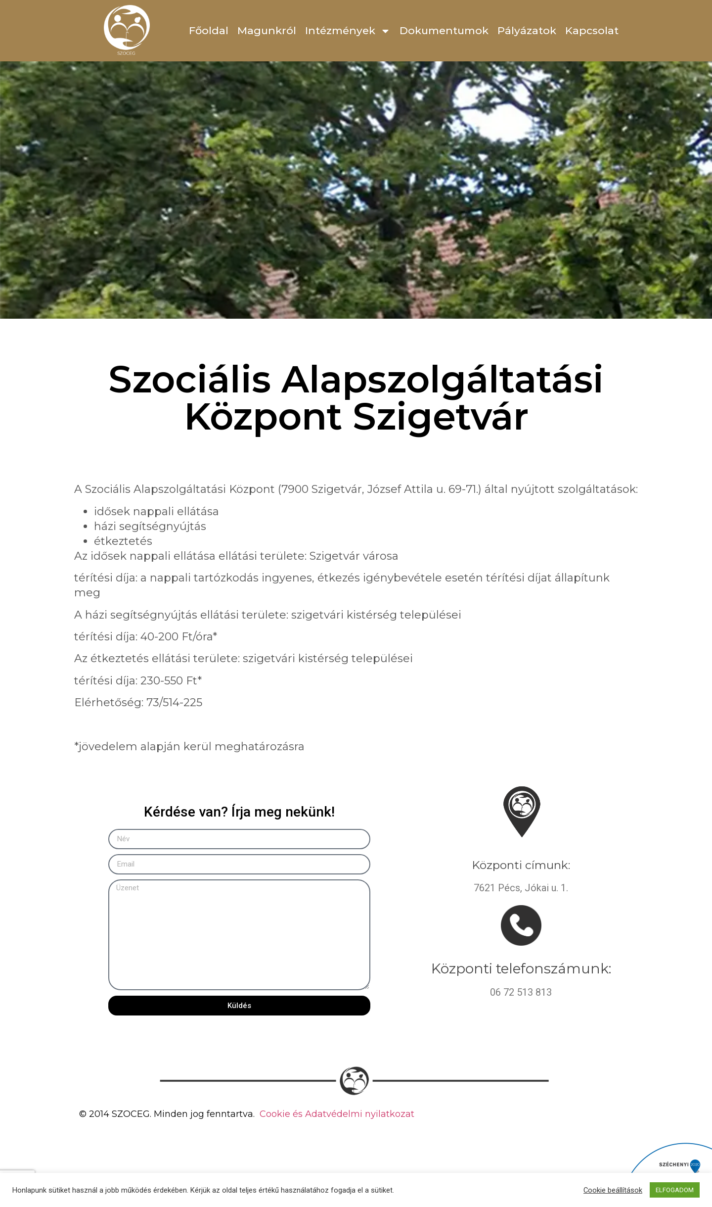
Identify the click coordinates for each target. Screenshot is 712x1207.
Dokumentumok (444, 30)
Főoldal (208, 30)
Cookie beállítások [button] (612, 1190)
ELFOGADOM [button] (675, 1190)
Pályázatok (526, 30)
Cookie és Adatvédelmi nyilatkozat (337, 1114)
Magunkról (266, 30)
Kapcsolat (592, 30)
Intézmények (348, 31)
